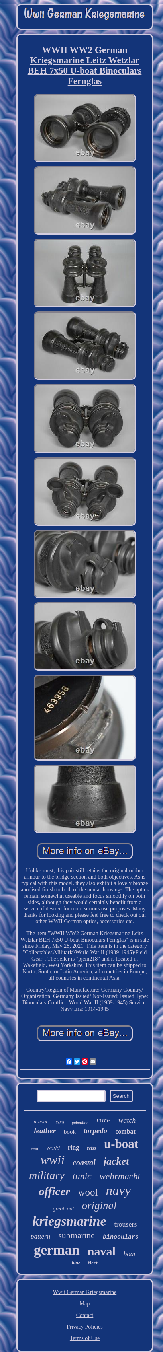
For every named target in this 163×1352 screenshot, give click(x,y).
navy (118, 1190)
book (70, 1131)
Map (85, 1304)
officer (54, 1191)
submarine (76, 1235)
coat (34, 1148)
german (57, 1250)
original (99, 1206)
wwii (53, 1160)
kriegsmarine (69, 1221)
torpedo (95, 1130)
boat (130, 1254)
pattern (40, 1236)
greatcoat (63, 1209)
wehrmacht (120, 1176)
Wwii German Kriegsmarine (84, 1292)
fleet (93, 1263)
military (47, 1175)
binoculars (121, 1237)
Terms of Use (85, 1338)
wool (88, 1192)
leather (45, 1130)
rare (103, 1119)
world (52, 1148)
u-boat (121, 1144)
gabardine (80, 1123)
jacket (116, 1161)
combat (125, 1131)
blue (76, 1263)
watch (127, 1120)
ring (73, 1147)
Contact (85, 1315)
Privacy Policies (85, 1327)
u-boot (40, 1121)
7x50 (59, 1122)
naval (102, 1251)
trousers (125, 1224)
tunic (82, 1176)
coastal (84, 1162)
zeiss (91, 1148)
